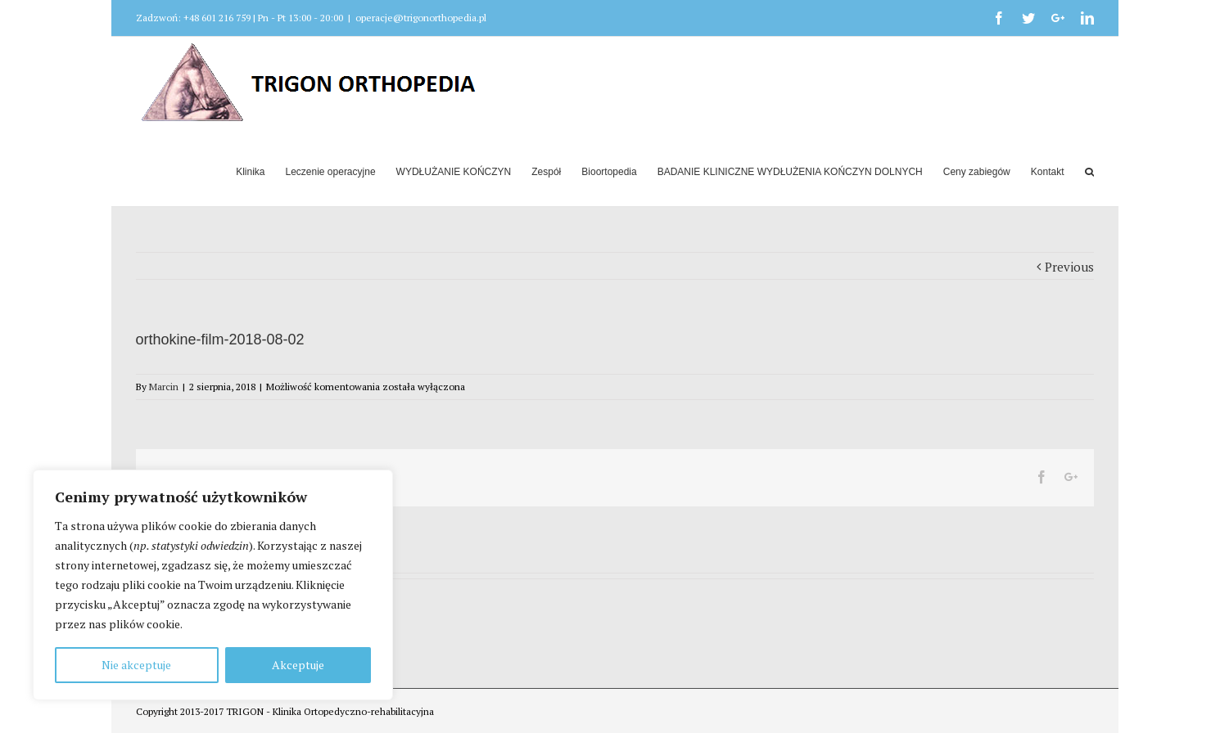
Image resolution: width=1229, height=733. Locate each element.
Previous (1069, 267)
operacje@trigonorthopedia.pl (420, 17)
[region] (213, 585)
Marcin (163, 386)
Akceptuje (298, 664)
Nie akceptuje (136, 664)
